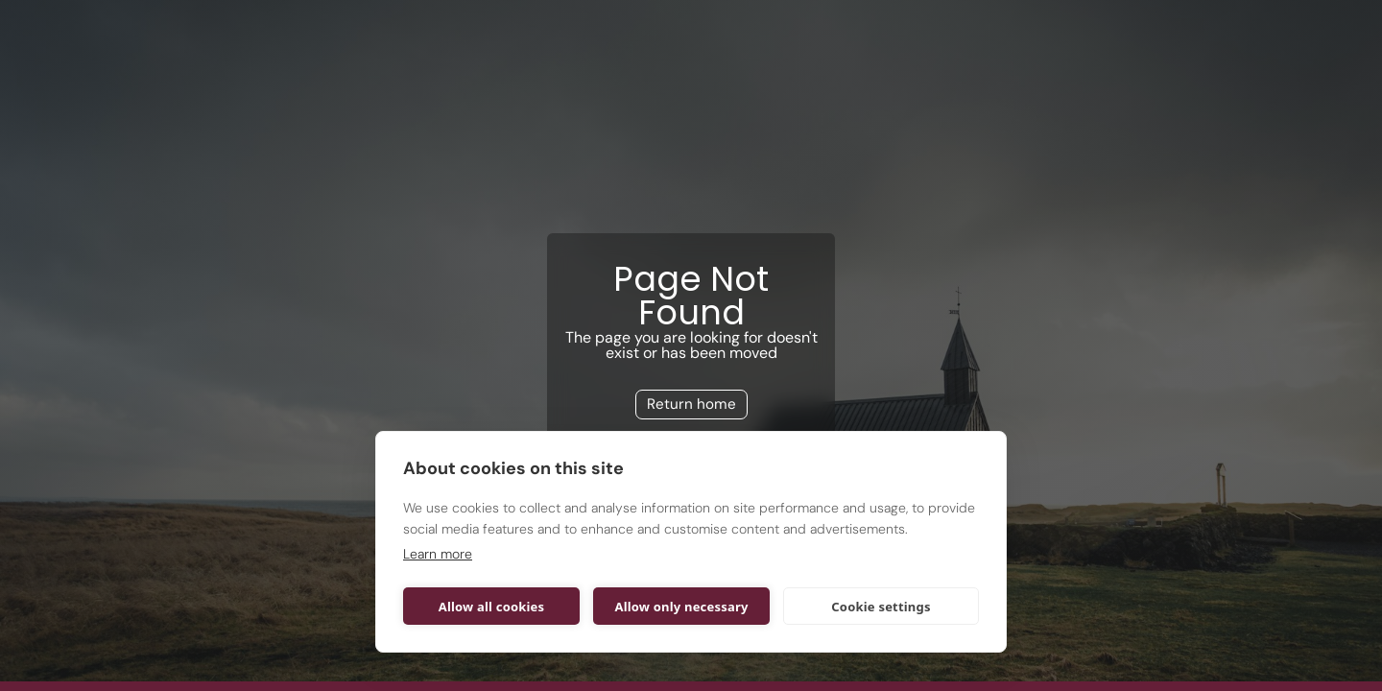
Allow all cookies (492, 606)
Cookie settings (880, 606)
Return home (691, 404)
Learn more (437, 553)
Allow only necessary (681, 606)
